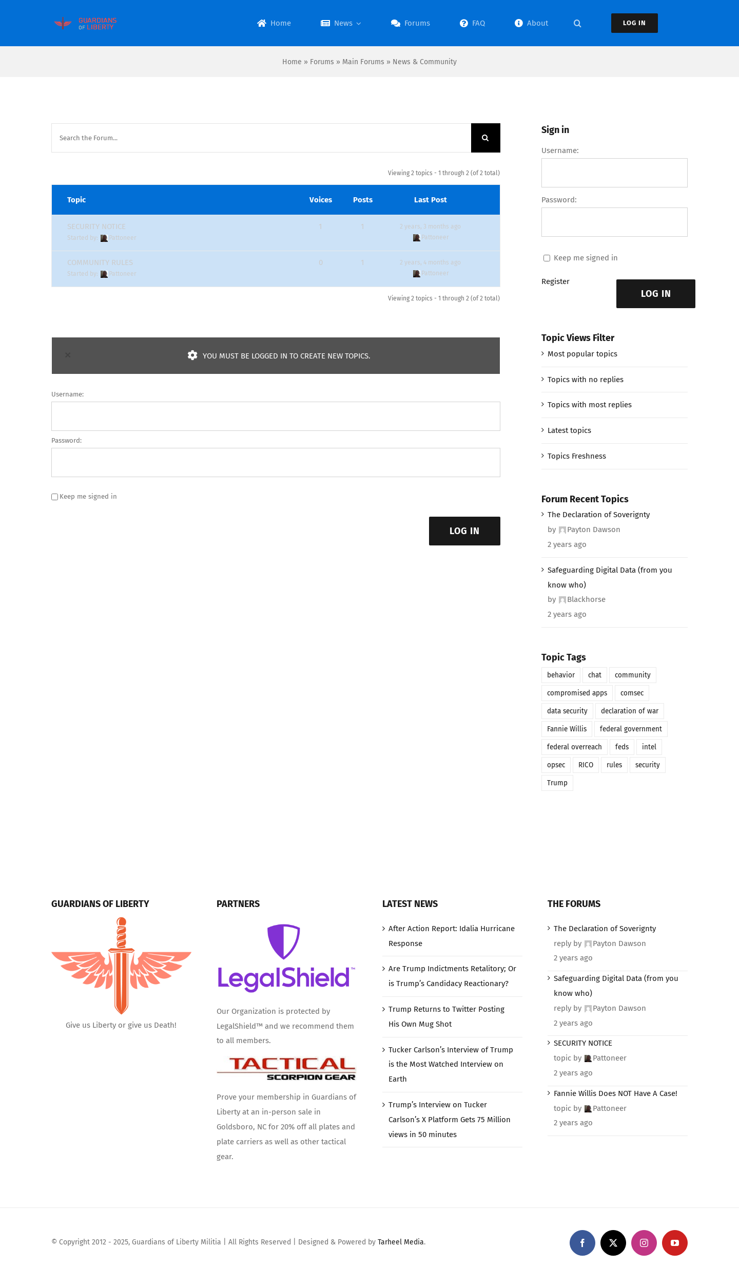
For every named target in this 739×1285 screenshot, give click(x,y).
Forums (322, 62)
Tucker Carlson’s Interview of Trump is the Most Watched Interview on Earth (450, 1064)
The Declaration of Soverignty (599, 514)
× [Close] (68, 354)
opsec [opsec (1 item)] (556, 765)
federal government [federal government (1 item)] (631, 729)
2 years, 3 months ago (430, 226)
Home (292, 62)
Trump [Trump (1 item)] (557, 783)
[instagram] (644, 1243)
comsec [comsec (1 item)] (632, 693)
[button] (577, 23)
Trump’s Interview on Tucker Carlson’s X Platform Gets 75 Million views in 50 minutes (449, 1119)
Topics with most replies (590, 404)
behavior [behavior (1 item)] (561, 675)
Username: (67, 394)
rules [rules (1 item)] (614, 765)
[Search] (485, 138)
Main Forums (363, 62)
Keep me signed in (88, 496)
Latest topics (569, 430)
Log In (465, 531)
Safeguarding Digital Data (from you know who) (610, 577)
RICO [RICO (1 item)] (585, 765)
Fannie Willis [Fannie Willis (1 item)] (567, 729)
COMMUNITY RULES (100, 262)
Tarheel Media (401, 1242)
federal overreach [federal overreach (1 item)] (574, 747)
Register (555, 281)
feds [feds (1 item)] (622, 747)
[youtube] (675, 1243)
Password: (66, 440)
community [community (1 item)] (633, 675)
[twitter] (613, 1243)
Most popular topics (582, 353)
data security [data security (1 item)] (567, 711)
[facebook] (582, 1243)
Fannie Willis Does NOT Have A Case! (615, 1093)
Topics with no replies (586, 379)
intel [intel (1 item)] (649, 747)
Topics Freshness (577, 456)
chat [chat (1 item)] (594, 675)
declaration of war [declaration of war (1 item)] (629, 711)
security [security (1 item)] (647, 765)
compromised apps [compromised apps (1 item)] (577, 693)
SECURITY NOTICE (96, 226)
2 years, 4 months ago (430, 262)
